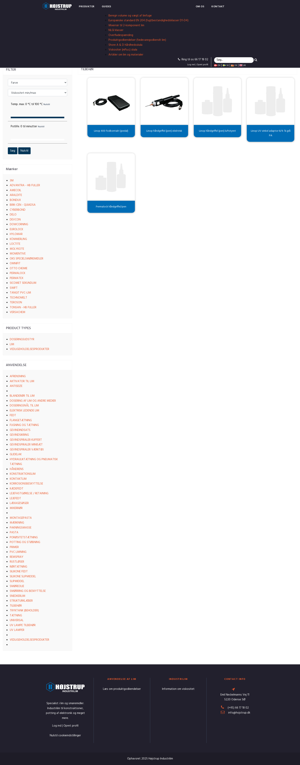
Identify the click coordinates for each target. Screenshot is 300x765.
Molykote (17, 249)
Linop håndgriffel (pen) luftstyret (217, 131)
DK (217, 65)
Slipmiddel (17, 581)
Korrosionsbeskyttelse (26, 483)
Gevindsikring (19, 435)
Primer (14, 547)
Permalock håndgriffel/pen (111, 207)
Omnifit (15, 263)
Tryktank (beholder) (24, 610)
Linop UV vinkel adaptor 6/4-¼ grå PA (270, 133)
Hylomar (16, 234)
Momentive (18, 253)
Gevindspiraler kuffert (26, 440)
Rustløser (17, 561)
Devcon (15, 219)
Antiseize (16, 386)
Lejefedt (15, 498)
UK (242, 65)
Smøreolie (17, 586)
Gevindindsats (20, 430)
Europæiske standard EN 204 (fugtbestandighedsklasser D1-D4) (148, 20)
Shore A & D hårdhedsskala (125, 45)
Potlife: (27, 126)
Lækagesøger (19, 503)
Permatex (16, 278)
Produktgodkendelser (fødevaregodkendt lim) (137, 40)
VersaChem (17, 312)
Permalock (17, 273)
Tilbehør (16, 606)
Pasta (14, 532)
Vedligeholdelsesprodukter (29, 349)
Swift (14, 288)
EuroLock (16, 229)
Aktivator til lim (22, 381)
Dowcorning (19, 224)
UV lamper (17, 630)
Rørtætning (18, 566)
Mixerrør (16, 508)
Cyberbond (17, 210)
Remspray (16, 557)
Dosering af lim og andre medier (33, 401)
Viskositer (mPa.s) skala (122, 49)
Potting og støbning (25, 542)
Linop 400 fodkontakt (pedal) (111, 131)
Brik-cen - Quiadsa (23, 205)
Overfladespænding (120, 35)
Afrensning (18, 376)
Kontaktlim (18, 479)
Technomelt (18, 297)
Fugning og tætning (24, 425)
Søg (12, 150)
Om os (200, 6)
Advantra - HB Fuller (25, 185)
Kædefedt (16, 488)
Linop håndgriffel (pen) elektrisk (164, 131)
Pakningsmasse (20, 527)
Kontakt (218, 6)
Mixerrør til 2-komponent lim (126, 25)
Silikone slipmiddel (23, 576)
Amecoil (15, 190)
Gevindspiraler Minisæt (26, 444)
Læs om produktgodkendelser (122, 689)
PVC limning (18, 552)
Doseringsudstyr (22, 339)
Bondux (15, 200)
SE (226, 65)
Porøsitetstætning (24, 537)
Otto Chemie (18, 268)
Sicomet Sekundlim (23, 283)
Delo (13, 214)
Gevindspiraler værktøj (27, 449)
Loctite (15, 244)
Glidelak (16, 454)
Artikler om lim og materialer (125, 54)
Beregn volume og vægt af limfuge (130, 15)
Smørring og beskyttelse (28, 591)
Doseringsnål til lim (24, 405)
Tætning (16, 615)
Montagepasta (21, 518)
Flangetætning (21, 420)
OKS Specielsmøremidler (26, 258)
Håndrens (17, 469)
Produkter (87, 6)
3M (12, 180)
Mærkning (17, 522)
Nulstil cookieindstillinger (65, 735)
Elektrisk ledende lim (24, 410)
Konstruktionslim (23, 474)
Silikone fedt (19, 571)
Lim (12, 344)
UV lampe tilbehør (23, 625)
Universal (17, 620)
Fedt (13, 415)
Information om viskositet (178, 689)
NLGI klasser (115, 30)
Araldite (16, 195)
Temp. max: (30, 104)
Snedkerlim (17, 596)
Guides (106, 6)
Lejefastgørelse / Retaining (29, 493)
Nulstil (24, 150)
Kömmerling (18, 239)
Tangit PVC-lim (20, 292)
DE (234, 65)
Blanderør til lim (22, 396)
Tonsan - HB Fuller (23, 307)
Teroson (16, 302)
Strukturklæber (21, 601)
